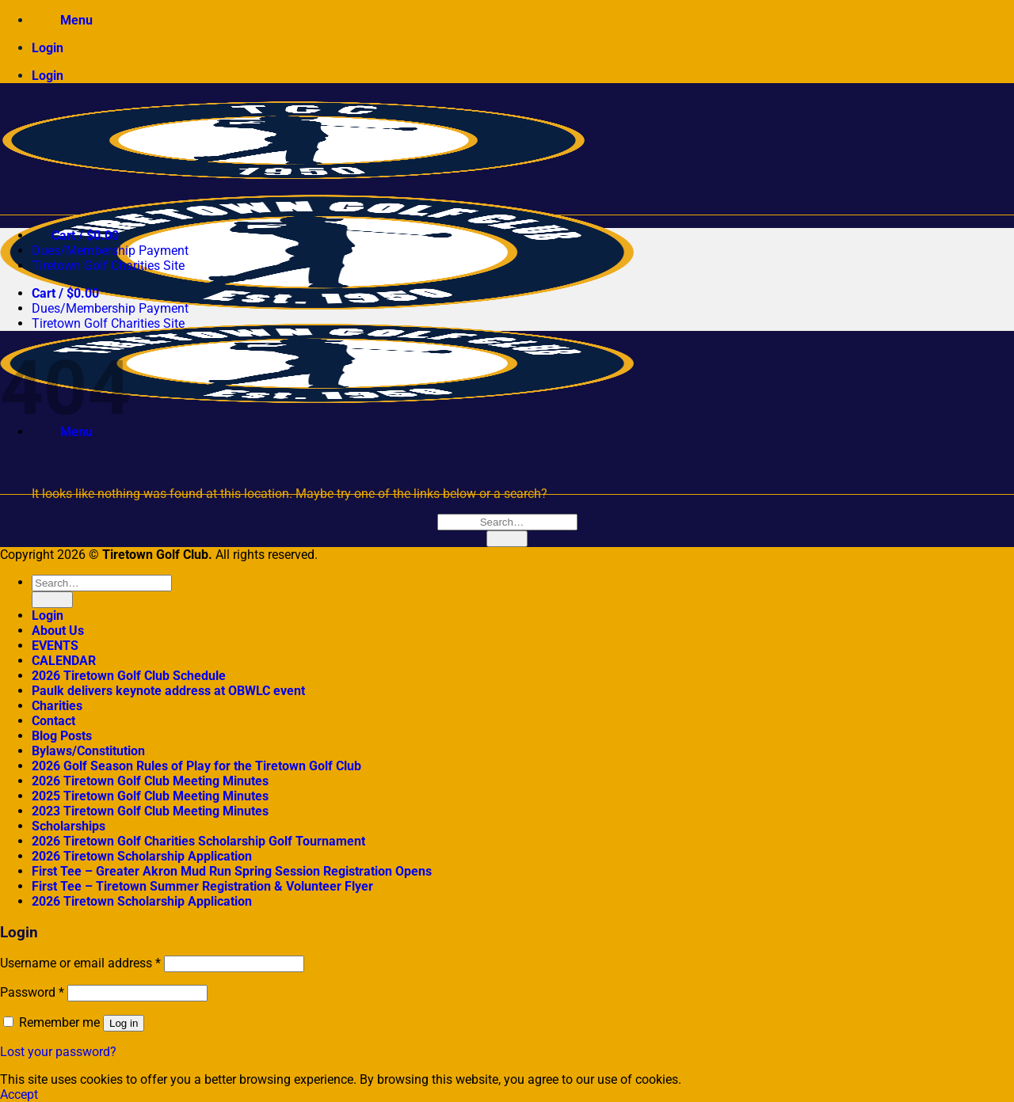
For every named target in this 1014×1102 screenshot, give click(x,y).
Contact (53, 720)
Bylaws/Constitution (88, 750)
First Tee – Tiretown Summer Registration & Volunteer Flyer (202, 886)
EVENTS (55, 645)
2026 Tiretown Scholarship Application (142, 856)
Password (32, 992)
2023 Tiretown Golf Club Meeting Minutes (150, 811)
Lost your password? (58, 1051)
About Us (58, 630)
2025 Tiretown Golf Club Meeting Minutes (150, 796)
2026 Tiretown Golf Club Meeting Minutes (150, 780)
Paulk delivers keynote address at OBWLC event (168, 690)
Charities (57, 705)
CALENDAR (64, 660)
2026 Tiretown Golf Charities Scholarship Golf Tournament (198, 841)
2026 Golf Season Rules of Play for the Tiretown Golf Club (196, 765)
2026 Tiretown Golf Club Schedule (129, 675)
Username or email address (80, 963)
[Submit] (507, 538)
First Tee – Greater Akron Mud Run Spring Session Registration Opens (232, 871)
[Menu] (62, 20)
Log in (123, 1023)
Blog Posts (62, 735)
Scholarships (68, 826)
